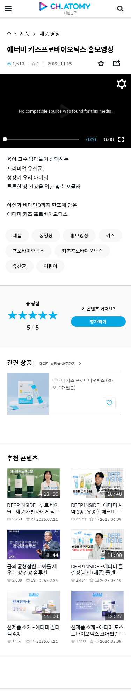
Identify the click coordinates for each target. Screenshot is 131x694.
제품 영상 (49, 34)
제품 (25, 34)
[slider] (42, 139)
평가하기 (98, 321)
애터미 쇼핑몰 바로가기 (60, 363)
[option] (64, 394)
